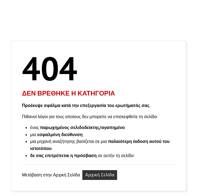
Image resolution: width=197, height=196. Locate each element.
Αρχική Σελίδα (99, 174)
